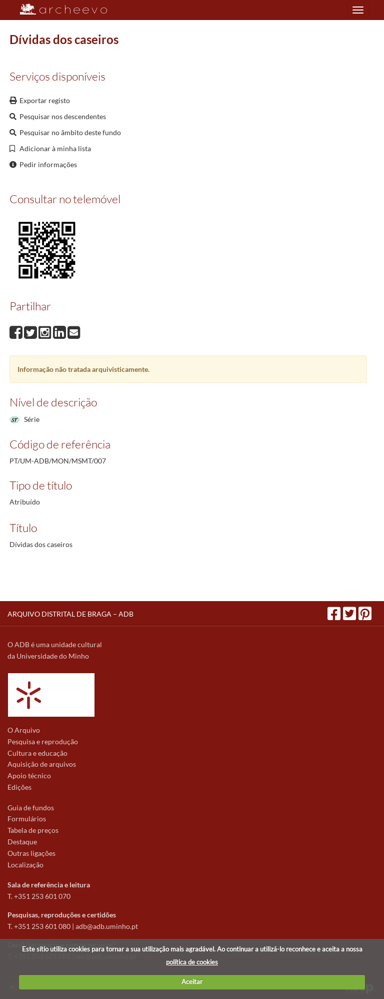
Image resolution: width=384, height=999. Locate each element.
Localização (26, 864)
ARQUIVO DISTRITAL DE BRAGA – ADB (71, 614)
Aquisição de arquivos (42, 764)
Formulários (27, 818)
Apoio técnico (29, 775)
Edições (20, 787)
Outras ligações (32, 853)
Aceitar (192, 981)
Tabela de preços (33, 830)
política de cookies (192, 962)
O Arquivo (24, 730)
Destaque (22, 841)
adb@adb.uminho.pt (107, 926)
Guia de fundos (31, 807)
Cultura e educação (38, 753)
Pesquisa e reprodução (43, 741)
